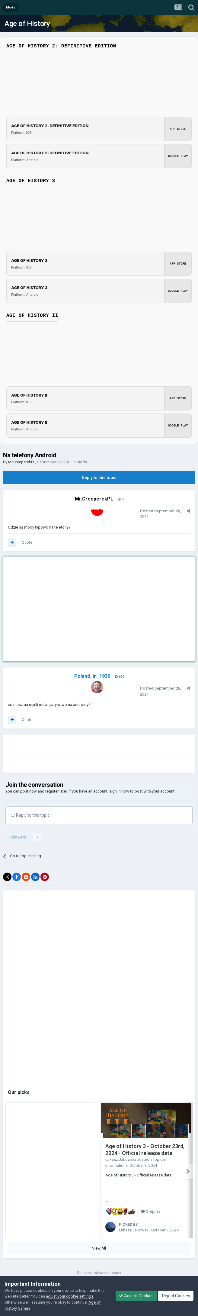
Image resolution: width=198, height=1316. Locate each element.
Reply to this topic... (31, 815)
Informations (116, 1165)
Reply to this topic (99, 477)
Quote (27, 542)
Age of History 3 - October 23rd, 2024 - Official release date (144, 1149)
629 (119, 677)
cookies (40, 1290)
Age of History (27, 23)
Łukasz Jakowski (120, 1159)
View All (99, 1246)
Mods (82, 462)
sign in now (119, 791)
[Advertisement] (78, 601)
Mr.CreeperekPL (21, 462)
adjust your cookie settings (69, 1296)
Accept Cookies (136, 1295)
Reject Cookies (175, 1295)
